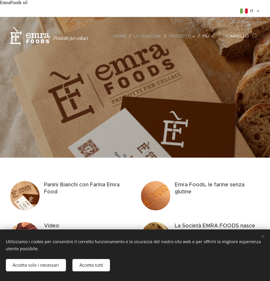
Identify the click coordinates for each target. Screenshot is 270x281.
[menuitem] (118, 36)
